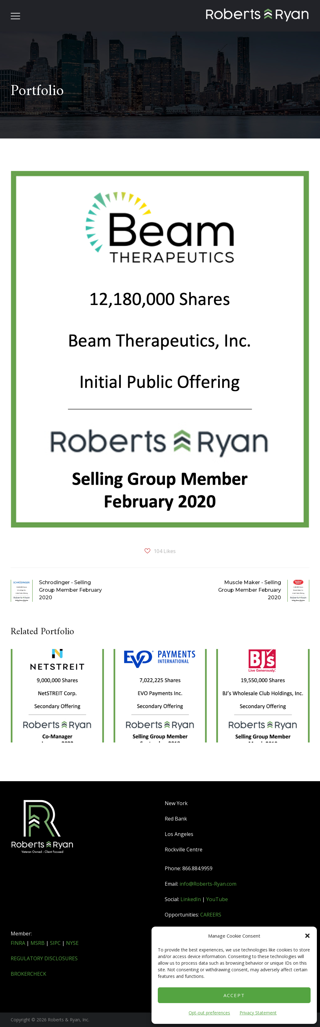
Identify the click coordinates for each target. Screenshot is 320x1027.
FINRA (18, 943)
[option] (57, 705)
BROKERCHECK (28, 973)
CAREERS (210, 914)
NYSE (72, 943)
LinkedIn (190, 899)
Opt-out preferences (209, 1013)
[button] (307, 936)
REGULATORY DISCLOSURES (44, 958)
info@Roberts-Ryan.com (207, 883)
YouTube (217, 899)
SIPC (55, 943)
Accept (234, 995)
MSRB (37, 943)
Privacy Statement (258, 1013)
